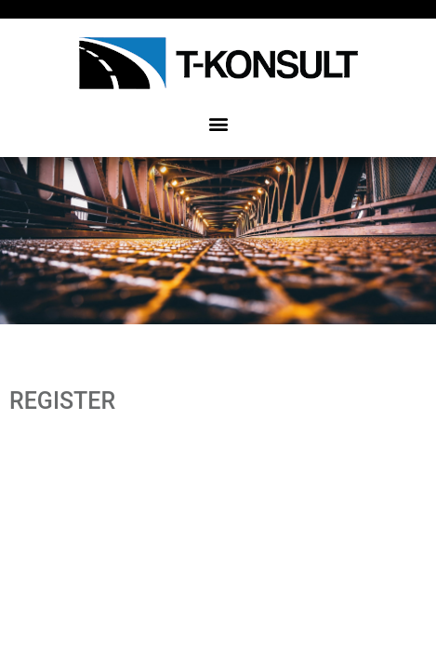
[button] (218, 123)
